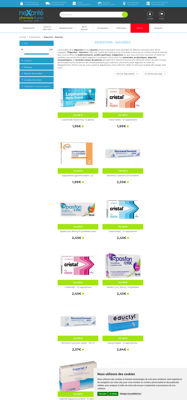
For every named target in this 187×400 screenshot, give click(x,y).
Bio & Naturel (84, 28)
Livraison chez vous (141, 349)
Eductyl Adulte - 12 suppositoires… (98, 189)
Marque (26, 67)
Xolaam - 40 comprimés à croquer (155, 189)
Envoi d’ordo (81, 4)
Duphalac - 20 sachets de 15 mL (98, 271)
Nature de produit (31, 73)
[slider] (22, 54)
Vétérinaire (121, 28)
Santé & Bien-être (47, 28)
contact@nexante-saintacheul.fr (33, 374)
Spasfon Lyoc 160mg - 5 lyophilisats (155, 147)
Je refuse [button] (113, 394)
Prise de (106, 4)
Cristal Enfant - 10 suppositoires (98, 147)
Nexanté (62, 396)
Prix (24, 43)
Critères (26, 60)
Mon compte (25, 380)
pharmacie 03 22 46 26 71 (131, 4)
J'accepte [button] (102, 394)
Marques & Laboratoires (68, 365)
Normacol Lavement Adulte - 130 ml (69, 189)
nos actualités (157, 4)
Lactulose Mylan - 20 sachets (155, 230)
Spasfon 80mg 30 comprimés (70, 230)
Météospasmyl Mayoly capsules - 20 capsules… (126, 271)
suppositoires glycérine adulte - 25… (126, 106)
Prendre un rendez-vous (105, 365)
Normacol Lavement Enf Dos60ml (155, 106)
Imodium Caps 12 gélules (70, 271)
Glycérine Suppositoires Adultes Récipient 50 (126, 230)
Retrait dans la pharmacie (144, 346)
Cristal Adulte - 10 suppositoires (98, 106)
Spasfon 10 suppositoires (98, 230)
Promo (140, 28)
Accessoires (102, 28)
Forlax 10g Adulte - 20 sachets (70, 312)
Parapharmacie (66, 28)
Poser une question (27, 378)
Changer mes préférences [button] (130, 394)
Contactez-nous (102, 363)
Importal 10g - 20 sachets (155, 312)
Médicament (29, 28)
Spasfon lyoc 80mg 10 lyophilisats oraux (70, 147)
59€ (56, 4)
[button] (126, 74)
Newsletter (62, 368)
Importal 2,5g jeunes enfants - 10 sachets (127, 189)
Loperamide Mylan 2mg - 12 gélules (70, 106)
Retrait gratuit (29, 4)
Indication (35, 86)
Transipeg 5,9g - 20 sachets (155, 271)
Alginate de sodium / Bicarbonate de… (126, 312)
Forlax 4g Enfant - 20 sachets (98, 312)
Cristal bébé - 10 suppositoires (126, 147)
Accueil (22, 37)
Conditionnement (31, 80)
